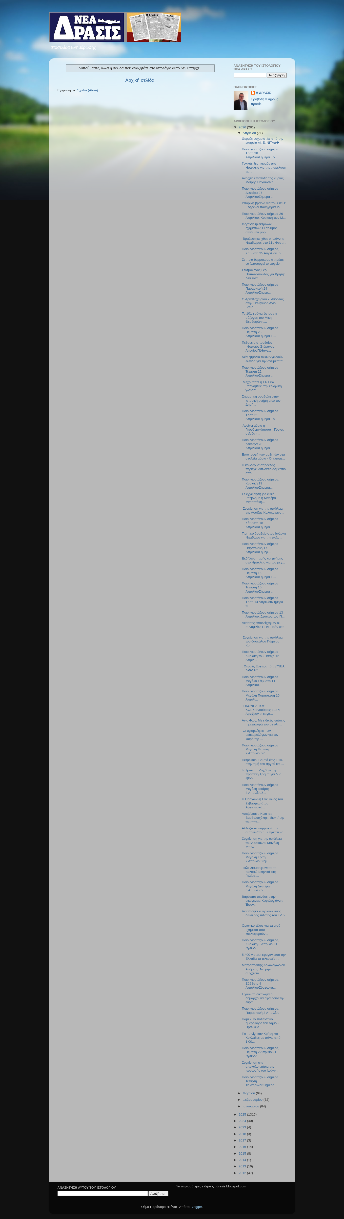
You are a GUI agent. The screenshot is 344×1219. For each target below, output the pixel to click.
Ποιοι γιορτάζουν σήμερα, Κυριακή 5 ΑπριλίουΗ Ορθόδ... (260, 944)
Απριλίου (250, 133)
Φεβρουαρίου (253, 1099)
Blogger (196, 1207)
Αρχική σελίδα (140, 80)
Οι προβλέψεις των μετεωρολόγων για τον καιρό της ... (260, 734)
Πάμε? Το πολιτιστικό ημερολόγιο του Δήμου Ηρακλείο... (260, 1023)
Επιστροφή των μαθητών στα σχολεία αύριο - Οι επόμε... (263, 456)
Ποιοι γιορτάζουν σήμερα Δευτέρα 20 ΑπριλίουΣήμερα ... (260, 444)
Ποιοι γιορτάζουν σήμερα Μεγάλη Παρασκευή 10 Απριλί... (261, 695)
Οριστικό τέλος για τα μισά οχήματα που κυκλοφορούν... (261, 929)
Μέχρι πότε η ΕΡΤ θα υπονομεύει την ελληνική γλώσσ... (262, 386)
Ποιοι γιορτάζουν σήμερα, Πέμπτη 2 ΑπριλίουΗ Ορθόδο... (260, 1052)
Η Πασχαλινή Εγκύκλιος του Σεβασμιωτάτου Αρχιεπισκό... (262, 803)
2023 (243, 1127)
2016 (243, 1147)
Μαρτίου (249, 1093)
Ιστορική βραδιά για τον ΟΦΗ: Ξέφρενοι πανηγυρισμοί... (264, 205)
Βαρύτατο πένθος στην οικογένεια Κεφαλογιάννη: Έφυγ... (262, 900)
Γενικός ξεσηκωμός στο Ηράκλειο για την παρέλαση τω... (264, 167)
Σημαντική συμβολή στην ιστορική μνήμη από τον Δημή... (261, 400)
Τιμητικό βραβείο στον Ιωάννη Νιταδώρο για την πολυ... (264, 535)
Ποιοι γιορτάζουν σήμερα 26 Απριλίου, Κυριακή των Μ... (264, 216)
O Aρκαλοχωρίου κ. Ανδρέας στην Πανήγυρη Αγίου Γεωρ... (262, 303)
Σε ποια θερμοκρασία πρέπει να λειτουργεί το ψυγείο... (263, 261)
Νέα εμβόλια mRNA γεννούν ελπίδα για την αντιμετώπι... (264, 359)
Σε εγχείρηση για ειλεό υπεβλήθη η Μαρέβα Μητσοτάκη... (259, 498)
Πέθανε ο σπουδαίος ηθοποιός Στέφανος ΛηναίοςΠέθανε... (258, 346)
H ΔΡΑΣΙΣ (263, 93)
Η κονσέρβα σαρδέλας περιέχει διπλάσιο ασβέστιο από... (264, 469)
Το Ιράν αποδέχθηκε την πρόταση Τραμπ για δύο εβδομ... (261, 774)
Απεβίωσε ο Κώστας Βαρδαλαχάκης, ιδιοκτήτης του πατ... (263, 817)
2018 (243, 1134)
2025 (243, 1114)
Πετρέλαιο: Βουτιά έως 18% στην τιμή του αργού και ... (263, 762)
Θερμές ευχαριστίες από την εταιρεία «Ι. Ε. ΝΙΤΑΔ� (262, 140)
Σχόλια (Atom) (87, 90)
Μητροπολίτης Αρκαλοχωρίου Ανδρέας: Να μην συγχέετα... (263, 969)
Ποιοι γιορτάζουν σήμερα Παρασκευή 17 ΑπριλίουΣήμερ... (260, 548)
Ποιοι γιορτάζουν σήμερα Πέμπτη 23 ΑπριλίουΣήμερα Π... (260, 332)
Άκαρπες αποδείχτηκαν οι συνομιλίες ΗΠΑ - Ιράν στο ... (263, 627)
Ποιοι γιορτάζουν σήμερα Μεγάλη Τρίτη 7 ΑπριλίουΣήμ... (260, 857)
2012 (243, 1173)
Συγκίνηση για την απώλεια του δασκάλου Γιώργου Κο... (262, 641)
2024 (243, 1121)
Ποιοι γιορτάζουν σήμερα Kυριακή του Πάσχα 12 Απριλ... (260, 655)
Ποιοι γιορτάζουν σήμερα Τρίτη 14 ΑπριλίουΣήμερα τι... (262, 602)
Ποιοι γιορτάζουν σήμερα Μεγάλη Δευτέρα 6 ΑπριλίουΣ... (260, 886)
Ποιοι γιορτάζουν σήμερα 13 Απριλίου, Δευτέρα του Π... (263, 614)
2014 (243, 1160)
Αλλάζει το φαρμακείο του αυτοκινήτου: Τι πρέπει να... (264, 830)
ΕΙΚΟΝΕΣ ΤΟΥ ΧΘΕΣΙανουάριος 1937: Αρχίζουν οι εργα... (261, 710)
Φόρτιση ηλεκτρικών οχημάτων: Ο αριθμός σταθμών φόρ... (259, 228)
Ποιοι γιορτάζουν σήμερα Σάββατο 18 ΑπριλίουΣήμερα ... (260, 523)
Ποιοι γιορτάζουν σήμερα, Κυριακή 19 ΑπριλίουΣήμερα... (260, 483)
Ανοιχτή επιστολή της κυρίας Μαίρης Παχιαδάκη (262, 180)
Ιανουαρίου (251, 1106)
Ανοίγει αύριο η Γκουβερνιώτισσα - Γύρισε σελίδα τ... (263, 429)
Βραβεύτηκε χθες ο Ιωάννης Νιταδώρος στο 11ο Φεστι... (264, 240)
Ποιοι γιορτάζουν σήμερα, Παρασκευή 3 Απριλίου (260, 1010)
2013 (243, 1166)
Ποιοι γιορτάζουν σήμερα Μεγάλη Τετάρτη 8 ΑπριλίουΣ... (260, 789)
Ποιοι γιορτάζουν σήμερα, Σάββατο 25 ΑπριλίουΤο (262, 251)
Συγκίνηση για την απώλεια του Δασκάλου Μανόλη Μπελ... (262, 842)
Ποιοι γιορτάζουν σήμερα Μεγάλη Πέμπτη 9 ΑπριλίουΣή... (260, 749)
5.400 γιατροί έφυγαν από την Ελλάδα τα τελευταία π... (264, 956)
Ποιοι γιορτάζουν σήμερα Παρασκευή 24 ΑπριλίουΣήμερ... (260, 288)
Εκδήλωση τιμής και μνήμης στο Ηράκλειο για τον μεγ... (263, 560)
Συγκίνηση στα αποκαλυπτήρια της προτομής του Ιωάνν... (260, 1066)
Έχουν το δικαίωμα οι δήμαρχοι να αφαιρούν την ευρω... (263, 998)
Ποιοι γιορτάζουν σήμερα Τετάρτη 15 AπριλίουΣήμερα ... (260, 587)
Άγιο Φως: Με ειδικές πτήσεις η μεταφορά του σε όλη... (263, 722)
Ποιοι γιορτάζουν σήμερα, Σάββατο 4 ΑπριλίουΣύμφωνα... (260, 983)
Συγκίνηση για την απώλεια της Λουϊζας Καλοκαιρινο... (263, 510)
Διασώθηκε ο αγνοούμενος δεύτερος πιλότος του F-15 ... (263, 915)
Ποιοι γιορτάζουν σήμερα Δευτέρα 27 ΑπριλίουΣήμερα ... (260, 192)
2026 (243, 127)
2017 (243, 1140)
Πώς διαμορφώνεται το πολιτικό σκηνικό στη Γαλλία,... (259, 872)
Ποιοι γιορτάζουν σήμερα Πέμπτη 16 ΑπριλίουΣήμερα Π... (260, 573)
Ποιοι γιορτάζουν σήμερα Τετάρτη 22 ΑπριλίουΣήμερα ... (260, 371)
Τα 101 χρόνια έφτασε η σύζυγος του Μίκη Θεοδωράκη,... (259, 317)
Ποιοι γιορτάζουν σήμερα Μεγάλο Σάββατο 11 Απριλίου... (260, 681)
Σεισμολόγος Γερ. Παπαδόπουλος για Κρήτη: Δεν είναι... (263, 274)
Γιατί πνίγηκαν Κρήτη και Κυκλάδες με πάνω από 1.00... (261, 1037)
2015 (243, 1153)
